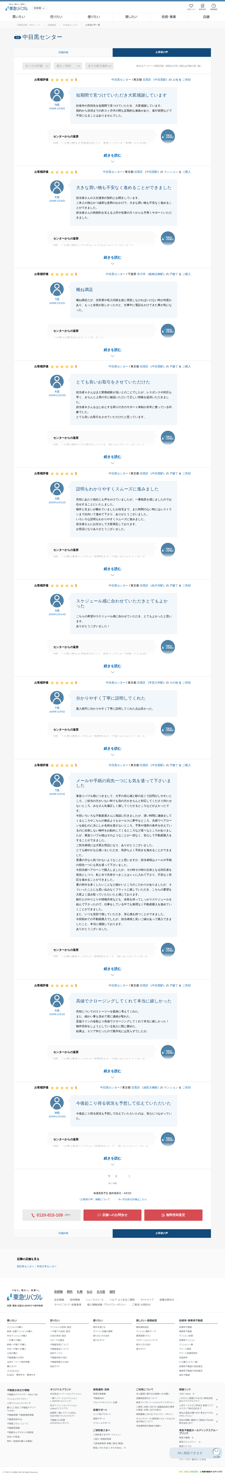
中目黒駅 (160, 79)
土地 (175, 79)
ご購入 (186, 171)
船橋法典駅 (156, 274)
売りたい (56, 17)
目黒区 (147, 79)
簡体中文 (31, 1375)
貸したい (131, 17)
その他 (174, 682)
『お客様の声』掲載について (94, 1199)
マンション (171, 171)
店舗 (206, 17)
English (10, 1375)
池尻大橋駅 (150, 1087)
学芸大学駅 (156, 682)
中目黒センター (121, 79)
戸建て (174, 274)
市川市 (141, 274)
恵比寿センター (25, 1266)
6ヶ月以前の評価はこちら (133, 1199)
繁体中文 (20, 1375)
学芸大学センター (47, 1266)
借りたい (94, 17)
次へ (129, 1176)
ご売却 (186, 79)
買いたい (18, 17)
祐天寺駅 (157, 585)
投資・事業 (169, 17)
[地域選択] (39, 8)
